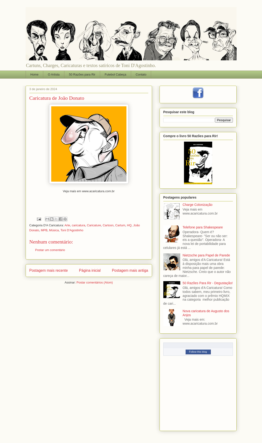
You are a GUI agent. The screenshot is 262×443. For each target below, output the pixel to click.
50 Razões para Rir (82, 74)
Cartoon (108, 225)
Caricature (94, 225)
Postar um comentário (50, 250)
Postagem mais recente (48, 270)
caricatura (78, 225)
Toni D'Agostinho (71, 230)
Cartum (120, 225)
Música (54, 230)
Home (34, 74)
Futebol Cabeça (115, 74)
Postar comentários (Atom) (94, 282)
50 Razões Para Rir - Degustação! (208, 283)
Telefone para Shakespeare (203, 227)
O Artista (54, 74)
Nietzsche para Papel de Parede (206, 255)
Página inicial (90, 270)
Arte (67, 225)
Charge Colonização (197, 205)
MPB (44, 230)
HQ (129, 225)
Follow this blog (198, 351)
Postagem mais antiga (130, 270)
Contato (141, 74)
